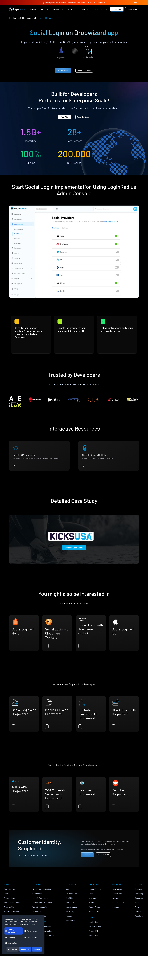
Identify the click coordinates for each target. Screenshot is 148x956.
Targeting (10, 938)
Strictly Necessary (11, 930)
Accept (37, 949)
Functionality (30, 938)
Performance (30, 931)
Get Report (101, 3)
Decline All (12, 949)
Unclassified (11, 943)
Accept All (25, 949)
